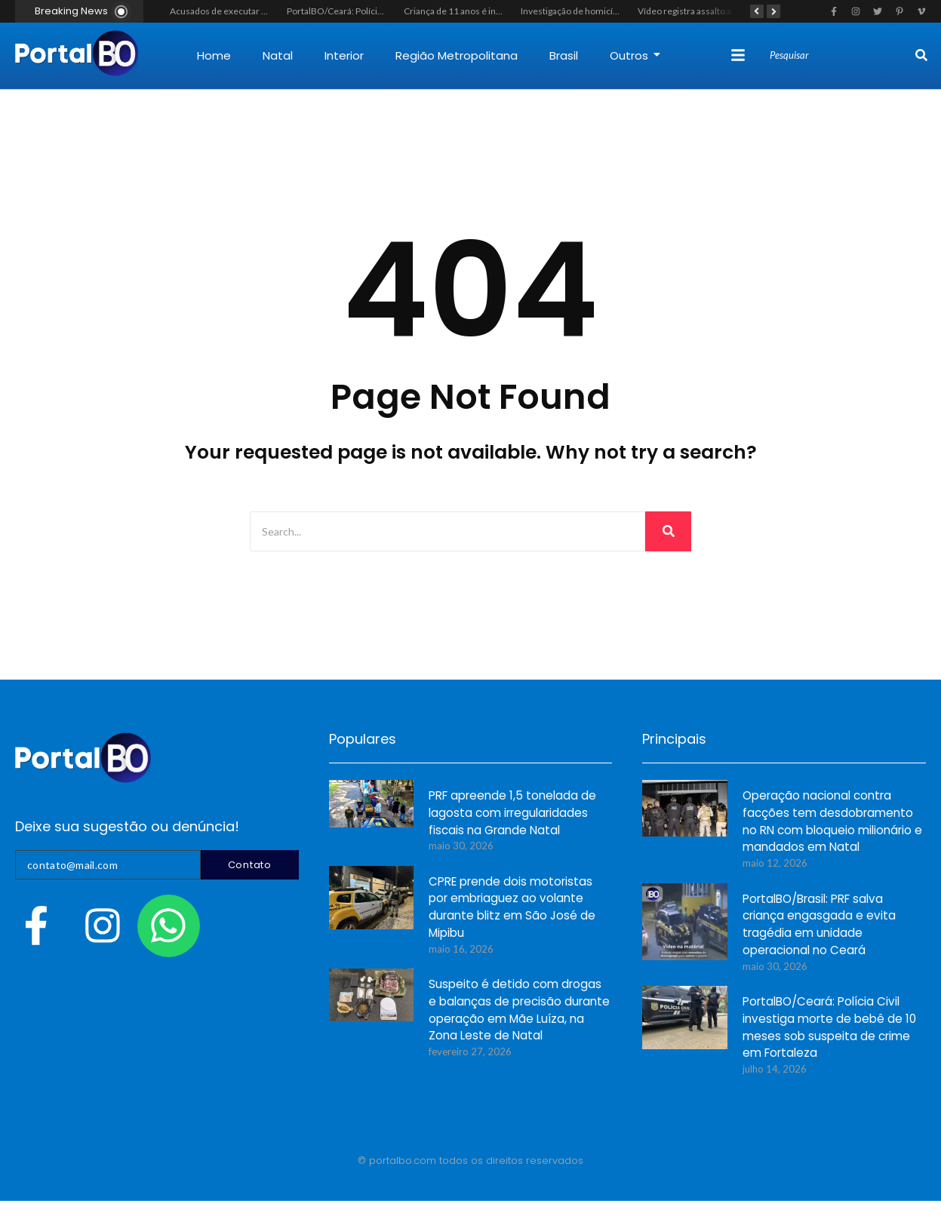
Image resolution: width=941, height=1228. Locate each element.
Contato (250, 865)
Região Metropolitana (456, 55)
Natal (278, 55)
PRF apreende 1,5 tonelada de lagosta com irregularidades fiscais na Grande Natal (512, 813)
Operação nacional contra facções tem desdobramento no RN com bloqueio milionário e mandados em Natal (832, 822)
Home (214, 55)
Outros (635, 55)
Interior (344, 55)
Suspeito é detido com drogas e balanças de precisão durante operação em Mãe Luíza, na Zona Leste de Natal (519, 1011)
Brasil (563, 55)
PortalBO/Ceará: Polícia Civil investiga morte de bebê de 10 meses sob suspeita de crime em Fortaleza (829, 1028)
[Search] (840, 56)
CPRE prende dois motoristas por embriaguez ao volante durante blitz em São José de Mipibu (512, 908)
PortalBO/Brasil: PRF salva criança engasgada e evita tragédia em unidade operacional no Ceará (819, 925)
